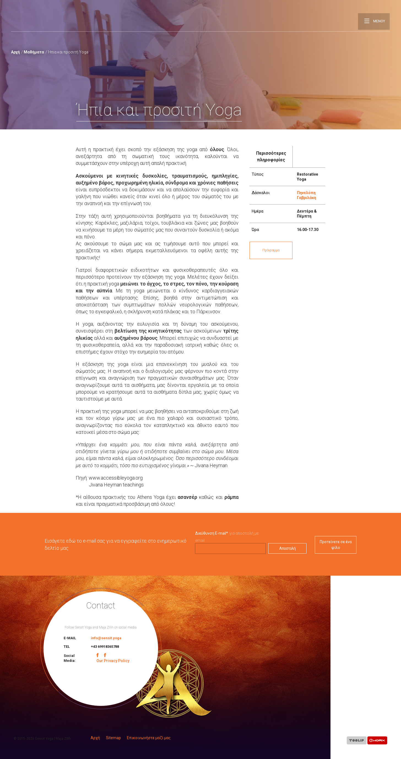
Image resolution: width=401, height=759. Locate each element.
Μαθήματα (34, 52)
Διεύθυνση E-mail (211, 533)
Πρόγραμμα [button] (271, 250)
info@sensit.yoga (106, 638)
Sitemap (113, 738)
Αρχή (15, 52)
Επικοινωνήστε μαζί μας (149, 738)
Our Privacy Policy (112, 661)
